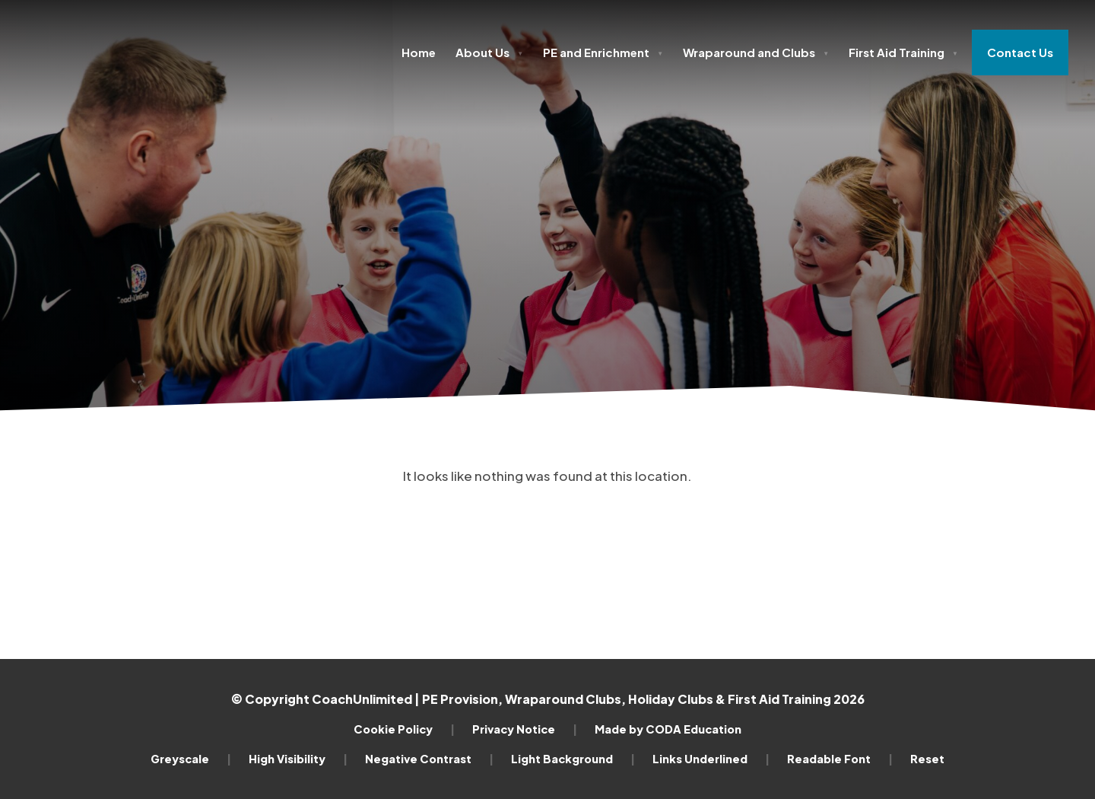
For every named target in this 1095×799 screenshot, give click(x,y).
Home (419, 52)
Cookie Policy (404, 729)
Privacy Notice (524, 729)
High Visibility (298, 759)
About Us (489, 52)
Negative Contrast (429, 759)
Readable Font (840, 759)
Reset (927, 759)
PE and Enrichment (603, 52)
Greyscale (191, 759)
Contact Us (1020, 52)
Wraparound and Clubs (756, 52)
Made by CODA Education (668, 729)
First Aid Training (903, 52)
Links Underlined (711, 759)
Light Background (573, 759)
